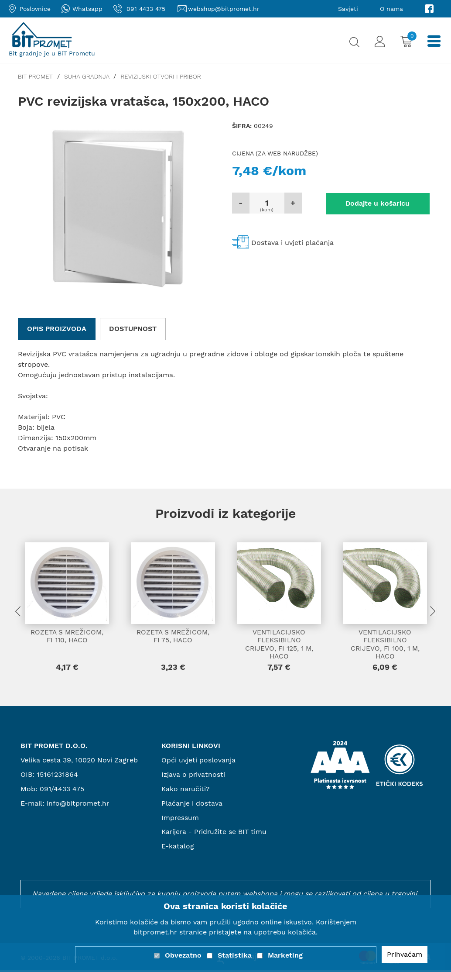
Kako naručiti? (186, 790)
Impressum (180, 819)
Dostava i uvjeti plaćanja (292, 242)
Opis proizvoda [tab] (56, 328)
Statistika (235, 955)
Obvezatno (183, 955)
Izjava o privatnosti (193, 776)
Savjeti (348, 8)
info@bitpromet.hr (78, 804)
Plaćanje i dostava (191, 804)
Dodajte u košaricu (369, 203)
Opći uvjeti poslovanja (198, 762)
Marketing (285, 955)
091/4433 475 (62, 790)
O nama (391, 8)
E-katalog (177, 848)
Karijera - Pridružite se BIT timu (215, 833)
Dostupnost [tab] (133, 328)
